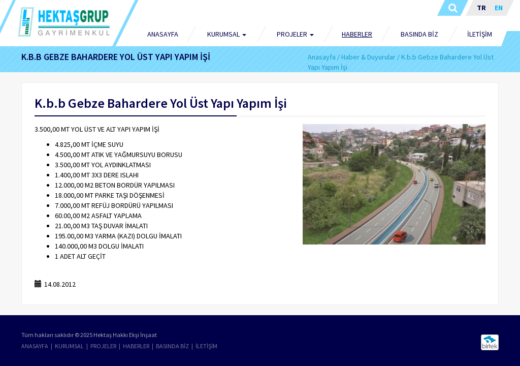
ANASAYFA (162, 34)
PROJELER (103, 346)
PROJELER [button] (295, 34)
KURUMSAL (69, 346)
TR (481, 7)
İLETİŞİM (479, 34)
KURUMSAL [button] (226, 34)
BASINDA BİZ (419, 34)
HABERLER (357, 34)
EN (499, 7)
